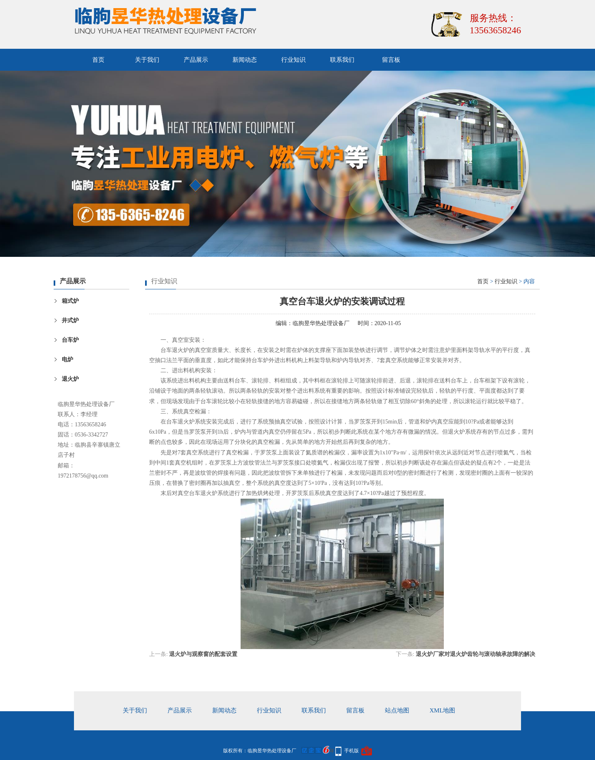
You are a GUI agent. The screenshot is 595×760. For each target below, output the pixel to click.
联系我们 (342, 59)
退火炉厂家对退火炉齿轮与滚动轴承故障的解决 (475, 654)
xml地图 (442, 710)
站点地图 (397, 710)
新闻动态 (244, 59)
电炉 (67, 359)
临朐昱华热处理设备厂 (321, 323)
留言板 (391, 59)
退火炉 (70, 379)
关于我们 (147, 59)
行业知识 (293, 59)
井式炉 (70, 320)
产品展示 (196, 59)
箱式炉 (70, 301)
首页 (98, 59)
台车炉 (70, 340)
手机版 (351, 750)
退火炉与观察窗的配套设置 (203, 654)
